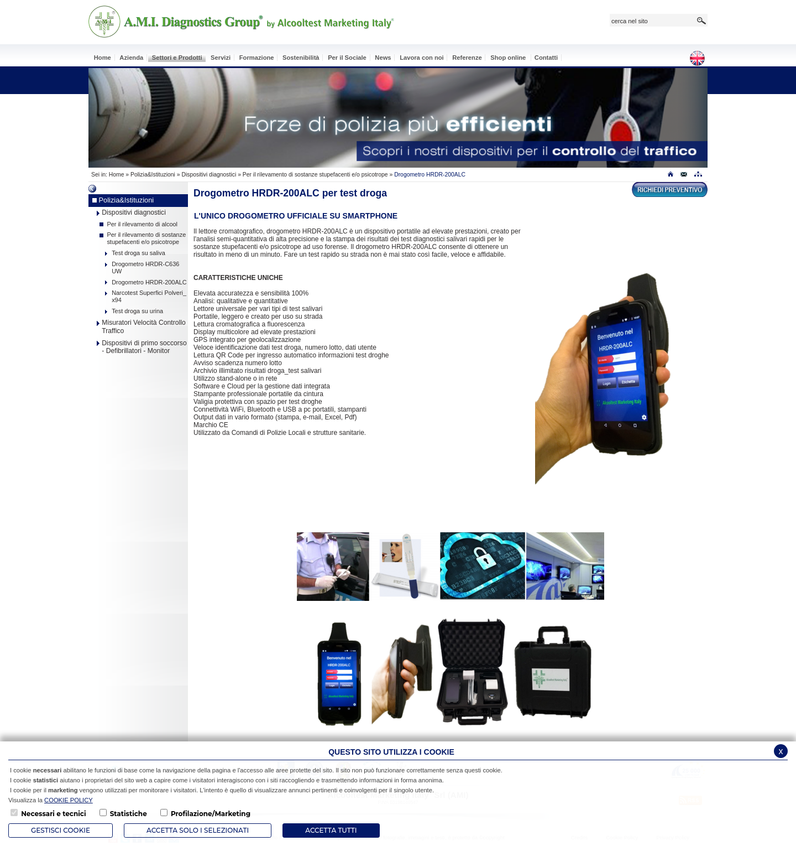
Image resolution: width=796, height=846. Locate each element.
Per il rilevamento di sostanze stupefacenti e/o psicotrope (316, 175)
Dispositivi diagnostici (208, 175)
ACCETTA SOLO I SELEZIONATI (197, 830)
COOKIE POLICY (68, 800)
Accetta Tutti (331, 830)
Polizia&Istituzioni (152, 175)
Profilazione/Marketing (210, 813)
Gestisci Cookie (60, 830)
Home (116, 175)
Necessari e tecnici (53, 813)
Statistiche (128, 813)
